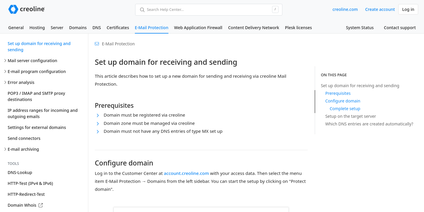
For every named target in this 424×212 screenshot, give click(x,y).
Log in (408, 9)
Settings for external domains (37, 127)
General (16, 27)
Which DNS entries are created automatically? (369, 124)
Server (57, 27)
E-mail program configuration (37, 71)
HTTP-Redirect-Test (26, 194)
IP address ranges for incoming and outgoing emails (43, 113)
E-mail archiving (23, 149)
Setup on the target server (350, 116)
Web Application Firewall (198, 27)
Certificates (118, 27)
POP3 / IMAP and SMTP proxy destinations (36, 96)
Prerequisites (338, 93)
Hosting (37, 27)
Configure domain (342, 101)
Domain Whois (25, 205)
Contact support (400, 27)
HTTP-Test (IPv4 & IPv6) (30, 183)
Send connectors (24, 138)
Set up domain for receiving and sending (39, 46)
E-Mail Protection (151, 27)
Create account (380, 9)
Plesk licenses (298, 27)
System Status (360, 27)
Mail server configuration (32, 60)
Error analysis (21, 82)
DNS (96, 27)
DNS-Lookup (20, 172)
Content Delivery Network (253, 27)
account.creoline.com (186, 173)
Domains (78, 27)
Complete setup (345, 108)
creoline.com (345, 9)
